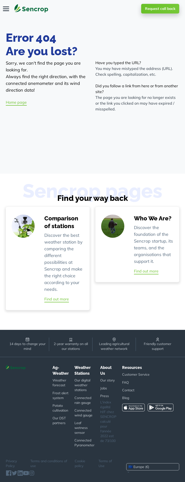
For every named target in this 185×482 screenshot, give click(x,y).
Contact (128, 390)
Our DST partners (59, 420)
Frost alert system (60, 395)
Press (104, 396)
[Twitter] (14, 474)
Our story (107, 380)
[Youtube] (26, 474)
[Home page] (31, 8)
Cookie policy (80, 463)
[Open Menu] (6, 8)
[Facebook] (9, 474)
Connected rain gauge (82, 400)
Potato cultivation (60, 408)
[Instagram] (32, 474)
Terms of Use (105, 463)
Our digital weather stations (82, 385)
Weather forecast (59, 382)
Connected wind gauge (83, 412)
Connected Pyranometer (84, 442)
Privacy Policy (11, 463)
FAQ (125, 382)
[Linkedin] (20, 474)
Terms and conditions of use (48, 463)
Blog (125, 398)
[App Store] (135, 407)
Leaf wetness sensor (81, 428)
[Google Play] (162, 407)
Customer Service (136, 374)
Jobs (103, 388)
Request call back (160, 8)
